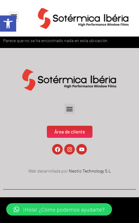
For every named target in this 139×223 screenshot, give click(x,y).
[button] (8, 23)
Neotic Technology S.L (90, 170)
